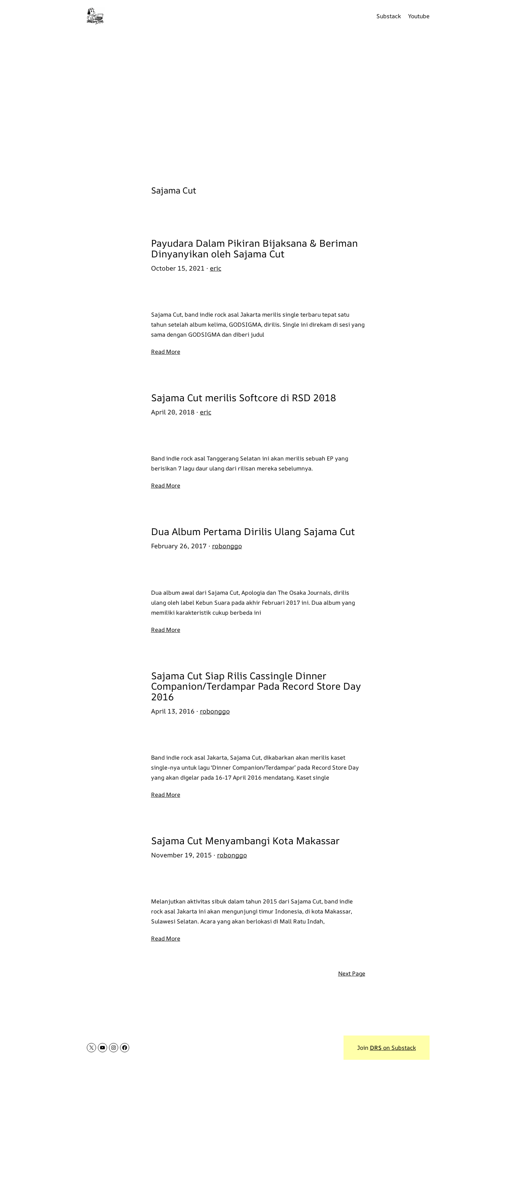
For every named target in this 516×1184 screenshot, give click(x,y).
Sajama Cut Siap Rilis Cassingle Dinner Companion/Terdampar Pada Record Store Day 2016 (256, 686)
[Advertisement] (258, 103)
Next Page (351, 973)
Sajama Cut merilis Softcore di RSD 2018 (243, 397)
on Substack (393, 1048)
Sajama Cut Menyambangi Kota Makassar (245, 840)
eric (215, 268)
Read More (165, 352)
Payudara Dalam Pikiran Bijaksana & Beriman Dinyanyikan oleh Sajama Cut (254, 248)
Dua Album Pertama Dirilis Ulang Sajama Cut (253, 531)
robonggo (227, 545)
